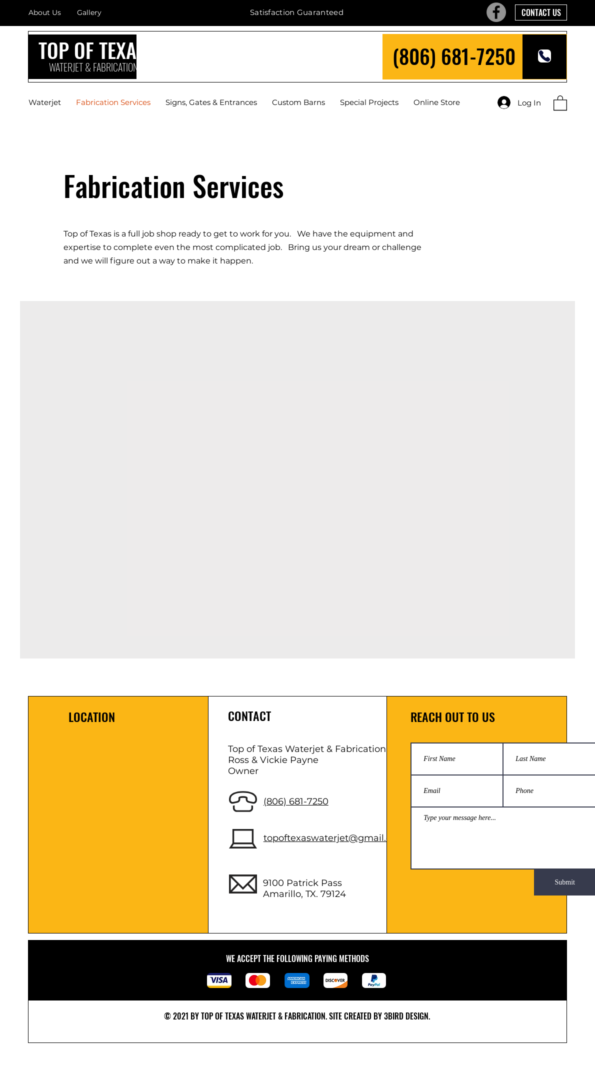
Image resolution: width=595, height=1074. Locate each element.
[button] (560, 102)
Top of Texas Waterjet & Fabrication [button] (307, 749)
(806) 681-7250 (454, 56)
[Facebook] (496, 12)
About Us (44, 12)
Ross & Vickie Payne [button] (273, 760)
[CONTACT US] (541, 12)
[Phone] (544, 56)
